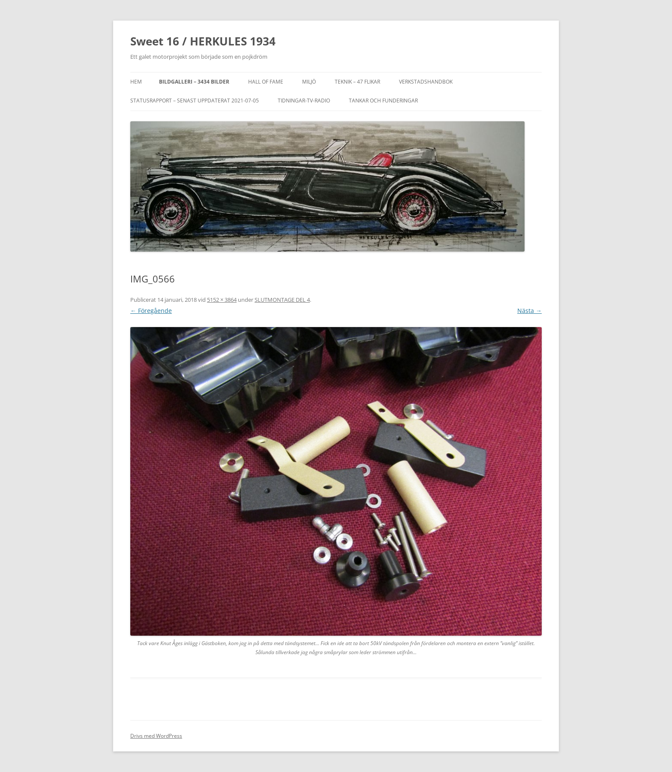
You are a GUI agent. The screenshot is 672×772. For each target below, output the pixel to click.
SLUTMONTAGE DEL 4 (282, 299)
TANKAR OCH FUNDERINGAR (383, 100)
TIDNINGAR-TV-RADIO (304, 100)
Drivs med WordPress (156, 735)
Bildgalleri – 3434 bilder (194, 81)
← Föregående (151, 310)
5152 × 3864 (222, 299)
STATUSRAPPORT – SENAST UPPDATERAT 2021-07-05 (194, 100)
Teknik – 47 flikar (357, 81)
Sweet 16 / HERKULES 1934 (203, 41)
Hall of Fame (265, 81)
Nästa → (529, 310)
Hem (136, 81)
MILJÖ (309, 81)
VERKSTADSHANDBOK (426, 81)
